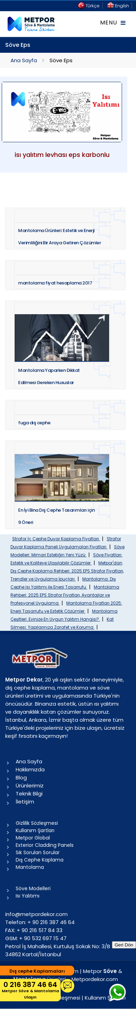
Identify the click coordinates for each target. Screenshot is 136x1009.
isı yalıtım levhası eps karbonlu (62, 154)
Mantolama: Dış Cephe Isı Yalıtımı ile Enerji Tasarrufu (63, 583)
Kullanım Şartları (35, 830)
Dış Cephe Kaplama (39, 859)
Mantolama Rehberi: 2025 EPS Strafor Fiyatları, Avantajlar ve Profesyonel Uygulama (64, 595)
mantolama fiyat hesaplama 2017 (55, 283)
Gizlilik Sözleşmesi (37, 823)
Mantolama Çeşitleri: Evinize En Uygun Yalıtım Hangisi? (64, 615)
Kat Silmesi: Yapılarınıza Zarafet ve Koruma (62, 623)
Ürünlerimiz (30, 785)
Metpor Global (33, 837)
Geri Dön (124, 944)
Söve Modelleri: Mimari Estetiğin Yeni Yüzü (67, 551)
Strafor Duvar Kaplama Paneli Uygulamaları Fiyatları (65, 543)
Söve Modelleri (33, 888)
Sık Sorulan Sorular (38, 852)
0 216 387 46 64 (30, 990)
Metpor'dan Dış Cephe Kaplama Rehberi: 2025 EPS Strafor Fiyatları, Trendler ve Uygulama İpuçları (67, 571)
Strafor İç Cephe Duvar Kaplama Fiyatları (56, 539)
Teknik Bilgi (29, 793)
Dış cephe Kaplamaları (37, 971)
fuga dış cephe (34, 422)
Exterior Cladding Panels (45, 845)
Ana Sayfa (23, 60)
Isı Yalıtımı (27, 895)
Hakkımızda (30, 769)
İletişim (25, 801)
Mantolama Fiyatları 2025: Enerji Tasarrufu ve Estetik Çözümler (66, 607)
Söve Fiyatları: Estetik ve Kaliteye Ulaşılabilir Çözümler (66, 559)
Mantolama (30, 867)
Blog (21, 777)
